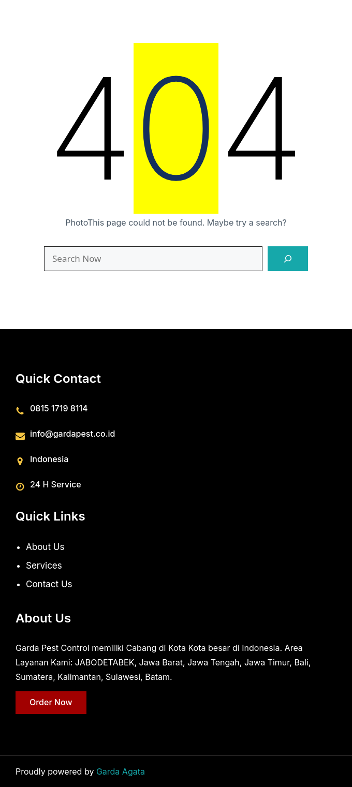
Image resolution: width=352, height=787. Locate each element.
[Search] (288, 258)
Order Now (51, 702)
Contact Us (49, 583)
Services (44, 565)
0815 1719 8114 (59, 408)
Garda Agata (120, 771)
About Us (45, 547)
